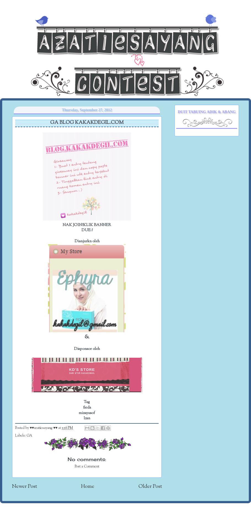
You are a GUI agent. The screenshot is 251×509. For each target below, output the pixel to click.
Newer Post (24, 486)
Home (87, 486)
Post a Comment (87, 466)
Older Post (150, 486)
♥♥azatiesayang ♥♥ (44, 428)
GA (29, 435)
